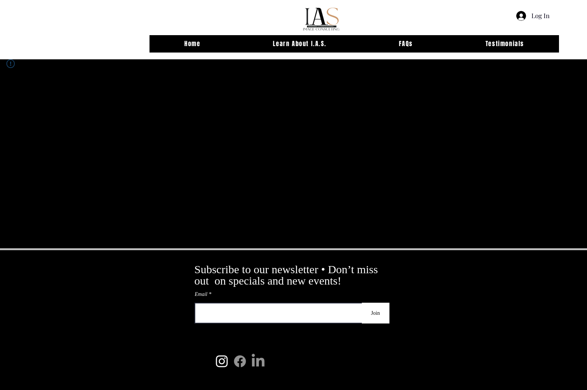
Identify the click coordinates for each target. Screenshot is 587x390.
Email (202, 294)
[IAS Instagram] (222, 361)
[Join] (375, 313)
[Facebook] (240, 361)
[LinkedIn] (258, 361)
